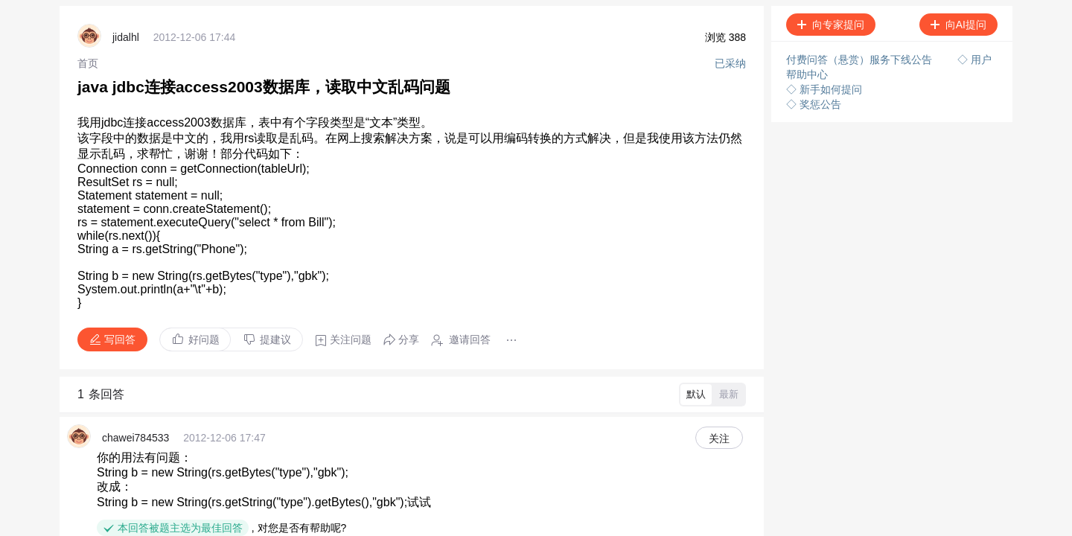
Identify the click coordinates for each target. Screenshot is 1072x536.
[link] (87, 63)
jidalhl (125, 37)
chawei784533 (135, 438)
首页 (87, 63)
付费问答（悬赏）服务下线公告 (860, 60)
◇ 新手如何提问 (824, 89)
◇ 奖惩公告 (813, 104)
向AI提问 (958, 25)
